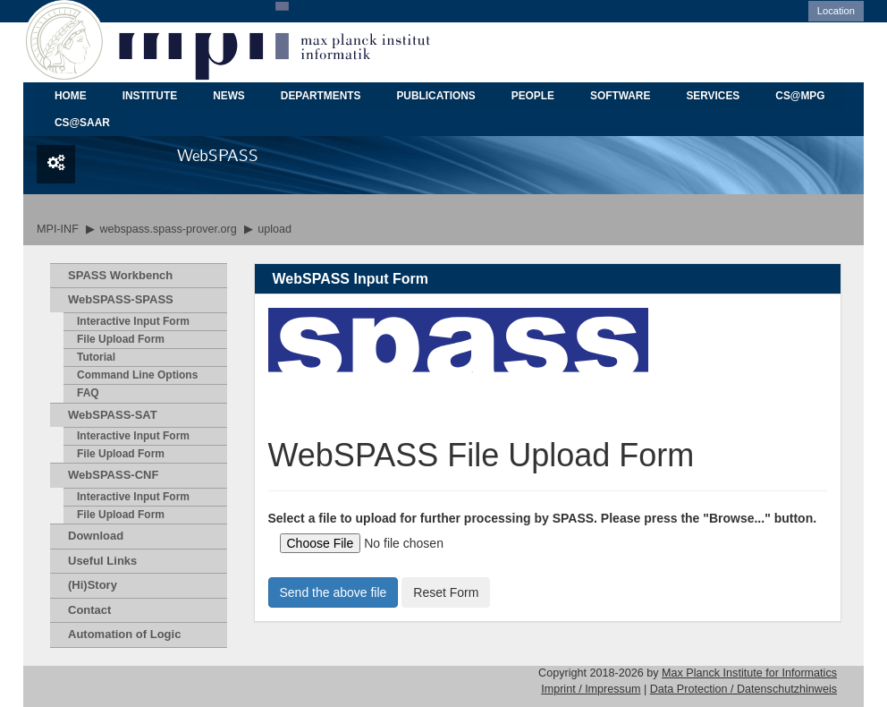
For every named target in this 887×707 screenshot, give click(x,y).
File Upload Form (121, 339)
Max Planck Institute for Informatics (749, 673)
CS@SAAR (82, 122)
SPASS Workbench (120, 275)
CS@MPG (799, 95)
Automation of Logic (124, 634)
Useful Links (102, 560)
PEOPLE (532, 95)
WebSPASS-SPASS (120, 299)
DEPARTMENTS (321, 95)
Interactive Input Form (133, 321)
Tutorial (96, 357)
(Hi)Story (92, 585)
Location (836, 10)
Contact (89, 610)
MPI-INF (58, 229)
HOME (71, 95)
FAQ (88, 393)
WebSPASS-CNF (113, 474)
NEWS (229, 95)
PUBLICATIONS (435, 95)
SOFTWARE (620, 95)
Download (95, 535)
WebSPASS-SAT (112, 415)
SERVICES (712, 95)
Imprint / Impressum (590, 689)
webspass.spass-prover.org (167, 229)
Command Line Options (137, 375)
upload (274, 229)
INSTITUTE (149, 95)
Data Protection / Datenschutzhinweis (743, 689)
